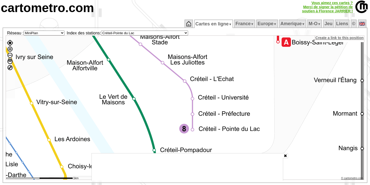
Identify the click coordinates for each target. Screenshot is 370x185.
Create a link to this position (340, 38)
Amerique (293, 23)
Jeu (329, 23)
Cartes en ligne (214, 23)
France (245, 23)
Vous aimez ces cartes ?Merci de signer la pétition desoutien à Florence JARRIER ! (327, 7)
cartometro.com (47, 8)
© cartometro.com (352, 178)
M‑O (315, 23)
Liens (343, 23)
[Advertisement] (187, 167)
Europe (267, 23)
